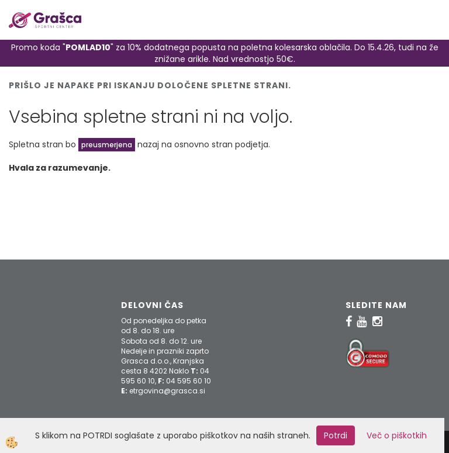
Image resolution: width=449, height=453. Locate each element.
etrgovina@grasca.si (167, 391)
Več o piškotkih (397, 435)
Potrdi (335, 435)
